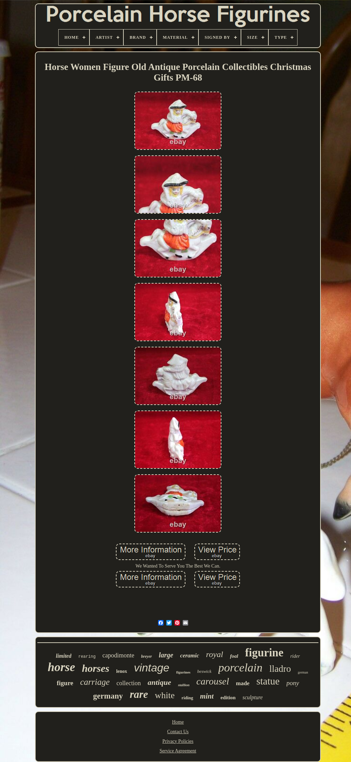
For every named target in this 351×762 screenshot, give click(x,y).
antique (159, 682)
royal (214, 654)
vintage (151, 668)
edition (227, 697)
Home (178, 722)
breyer (146, 656)
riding (187, 697)
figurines (183, 672)
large (166, 655)
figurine (264, 652)
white (165, 695)
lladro (280, 669)
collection (129, 683)
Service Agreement (178, 750)
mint (207, 696)
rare (139, 694)
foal (234, 656)
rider (295, 656)
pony (293, 683)
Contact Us (178, 731)
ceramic (189, 655)
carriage (95, 682)
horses (95, 668)
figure (65, 683)
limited (63, 656)
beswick (204, 671)
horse (61, 667)
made (243, 683)
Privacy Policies (178, 741)
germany (108, 696)
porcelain (240, 667)
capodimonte (118, 655)
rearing (86, 656)
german (303, 672)
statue (268, 681)
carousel (212, 681)
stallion (184, 685)
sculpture (252, 697)
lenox (121, 671)
